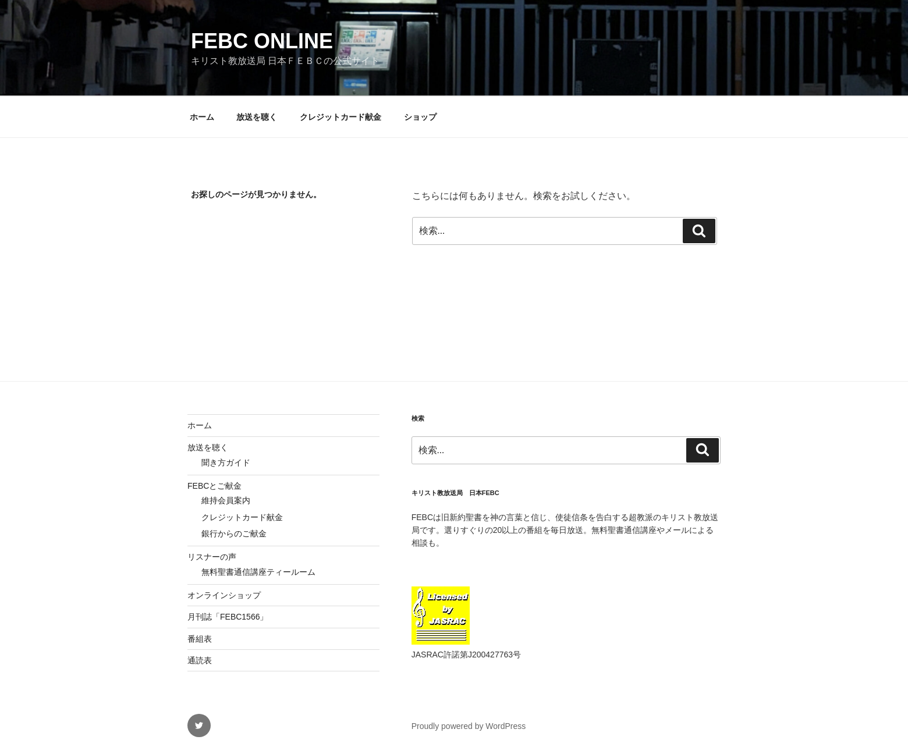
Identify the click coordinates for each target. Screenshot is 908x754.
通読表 (199, 660)
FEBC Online (262, 41)
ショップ (420, 117)
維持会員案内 (225, 500)
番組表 (199, 638)
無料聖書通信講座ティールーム (258, 572)
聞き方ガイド (225, 462)
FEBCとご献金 (214, 485)
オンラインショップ (224, 595)
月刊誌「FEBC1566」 (227, 616)
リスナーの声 (211, 556)
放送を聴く (256, 117)
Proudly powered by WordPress (469, 726)
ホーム (202, 117)
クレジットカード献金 (340, 117)
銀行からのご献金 (234, 533)
